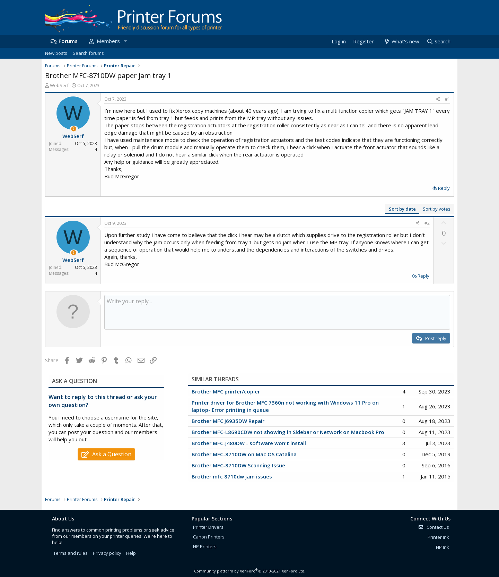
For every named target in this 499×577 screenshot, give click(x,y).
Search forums (88, 53)
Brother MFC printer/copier (226, 391)
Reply (444, 188)
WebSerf (59, 85)
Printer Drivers (208, 527)
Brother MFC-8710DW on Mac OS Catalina (244, 454)
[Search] (438, 41)
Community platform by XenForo (249, 571)
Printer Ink (438, 537)
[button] (125, 41)
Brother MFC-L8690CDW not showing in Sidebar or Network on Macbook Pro (288, 431)
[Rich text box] (277, 312)
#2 (427, 223)
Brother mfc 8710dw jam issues (232, 476)
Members (108, 40)
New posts (56, 53)
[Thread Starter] (74, 129)
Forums (68, 40)
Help (131, 553)
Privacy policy (107, 553)
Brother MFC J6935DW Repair (228, 420)
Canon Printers (209, 537)
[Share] (438, 99)
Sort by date (402, 209)
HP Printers (205, 546)
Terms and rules (70, 553)
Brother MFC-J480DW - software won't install (249, 443)
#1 (447, 99)
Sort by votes (436, 209)
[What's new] (401, 41)
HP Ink (442, 547)
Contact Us (433, 527)
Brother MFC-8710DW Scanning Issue (238, 465)
